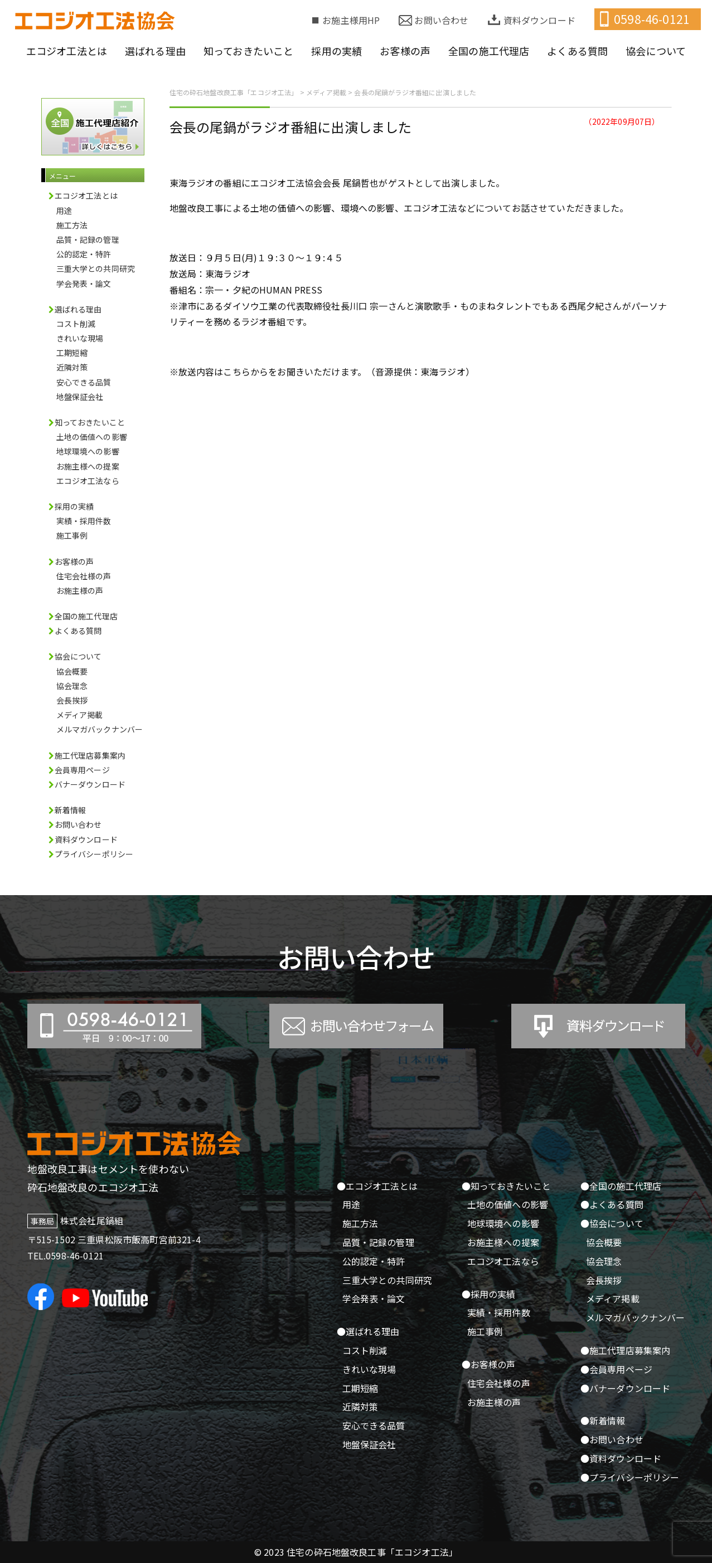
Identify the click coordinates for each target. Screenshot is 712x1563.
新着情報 (70, 809)
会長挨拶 (72, 700)
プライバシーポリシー (94, 853)
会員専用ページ (82, 769)
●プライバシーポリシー (630, 1477)
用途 (64, 210)
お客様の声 (405, 50)
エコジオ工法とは (66, 50)
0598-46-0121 (652, 19)
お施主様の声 (80, 590)
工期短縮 (72, 352)
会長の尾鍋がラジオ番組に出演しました (290, 126)
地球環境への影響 (87, 451)
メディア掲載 (79, 714)
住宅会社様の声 (84, 576)
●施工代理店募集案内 (625, 1350)
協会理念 (72, 685)
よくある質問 (577, 50)
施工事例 (72, 535)
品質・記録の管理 (87, 239)
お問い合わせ (441, 20)
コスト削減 (76, 323)
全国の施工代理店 (488, 50)
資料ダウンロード (539, 20)
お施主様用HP (351, 20)
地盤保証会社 (80, 396)
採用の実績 (336, 50)
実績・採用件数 (84, 520)
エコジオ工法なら (87, 480)
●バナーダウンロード (625, 1388)
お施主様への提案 (87, 466)
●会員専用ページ (616, 1369)
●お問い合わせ (611, 1439)
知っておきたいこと (248, 50)
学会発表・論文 (84, 283)
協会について (656, 50)
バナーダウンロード (90, 784)
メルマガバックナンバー (99, 729)
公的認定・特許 (84, 254)
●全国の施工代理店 (620, 1186)
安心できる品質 (84, 382)
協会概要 (72, 671)
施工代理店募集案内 (90, 755)
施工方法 (72, 225)
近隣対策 (72, 367)
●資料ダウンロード (620, 1458)
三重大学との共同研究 (95, 268)
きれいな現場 (80, 338)
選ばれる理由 (155, 50)
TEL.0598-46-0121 (65, 1255)
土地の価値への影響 (91, 436)
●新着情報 (603, 1420)
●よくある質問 (611, 1204)
